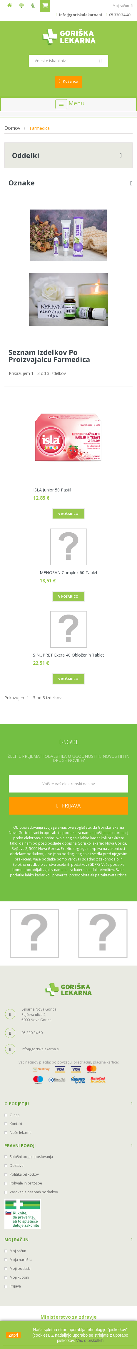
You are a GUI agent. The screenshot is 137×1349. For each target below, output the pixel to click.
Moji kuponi (19, 1277)
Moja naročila (21, 1259)
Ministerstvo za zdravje (69, 1317)
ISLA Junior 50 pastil (52, 489)
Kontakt (16, 1124)
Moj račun (16, 1239)
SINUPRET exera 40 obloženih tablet (68, 654)
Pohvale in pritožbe (26, 1183)
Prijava (15, 1286)
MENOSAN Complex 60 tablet (69, 572)
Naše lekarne (20, 1132)
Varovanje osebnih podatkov (34, 1192)
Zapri (13, 1335)
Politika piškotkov (24, 1174)
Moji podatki (20, 1268)
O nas (14, 1115)
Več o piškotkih (89, 1340)
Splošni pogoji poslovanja (31, 1156)
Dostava (17, 1165)
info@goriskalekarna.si (80, 14)
